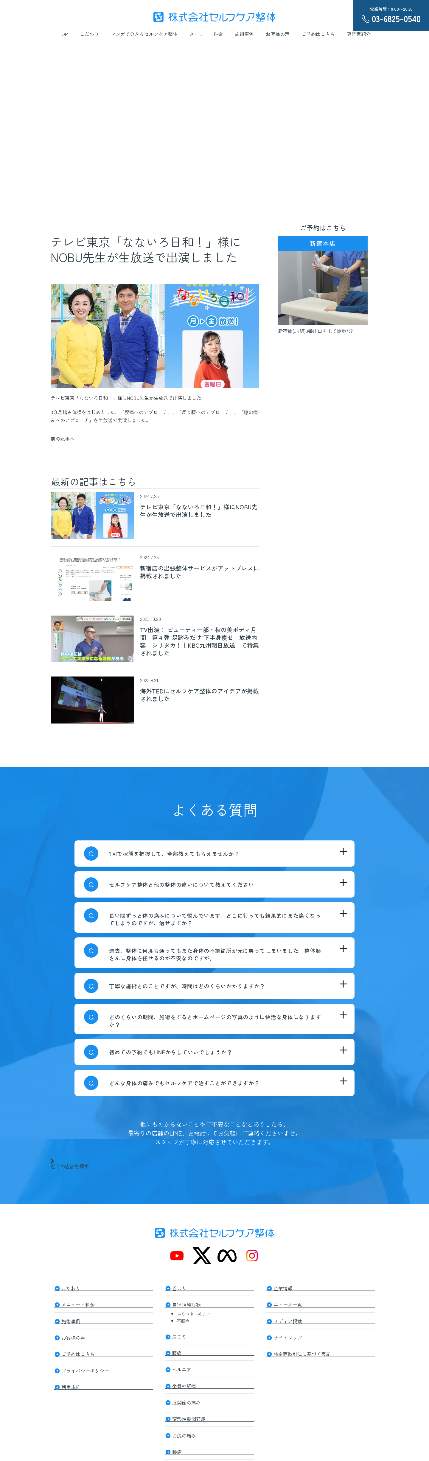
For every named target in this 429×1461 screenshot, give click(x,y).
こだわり (89, 34)
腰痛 (177, 1351)
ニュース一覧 (287, 1304)
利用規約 (70, 1384)
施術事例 (244, 34)
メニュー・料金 (206, 34)
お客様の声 (278, 34)
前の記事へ (62, 438)
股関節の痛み (186, 1399)
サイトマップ (287, 1336)
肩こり (179, 1335)
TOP (63, 34)
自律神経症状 (186, 1304)
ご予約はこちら (318, 34)
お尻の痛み (184, 1432)
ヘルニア (181, 1367)
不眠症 (183, 1320)
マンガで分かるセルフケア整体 (144, 34)
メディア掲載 (287, 1320)
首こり (179, 1288)
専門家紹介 (359, 34)
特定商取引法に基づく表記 (302, 1352)
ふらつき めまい (193, 1313)
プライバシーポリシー (85, 1368)
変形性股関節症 (189, 1415)
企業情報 (283, 1288)
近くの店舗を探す (70, 1163)
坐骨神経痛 (184, 1383)
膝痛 (177, 1448)
